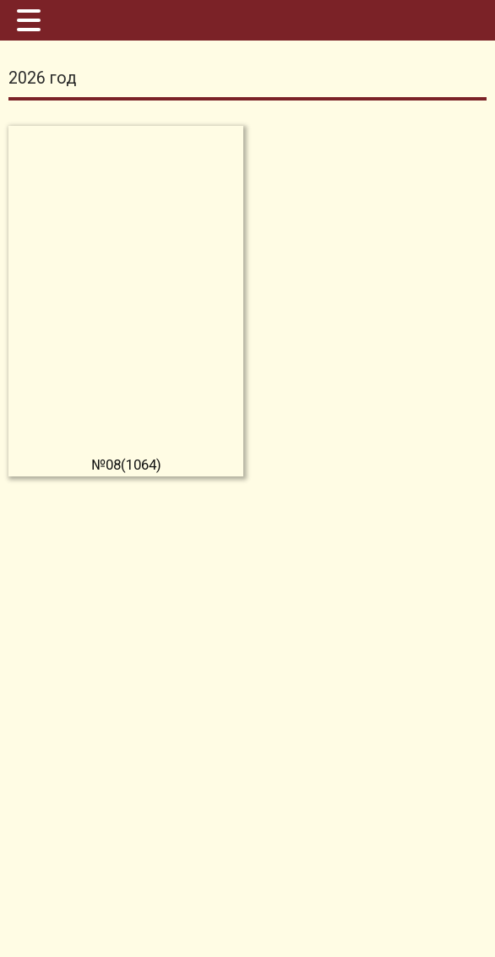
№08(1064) (126, 464)
